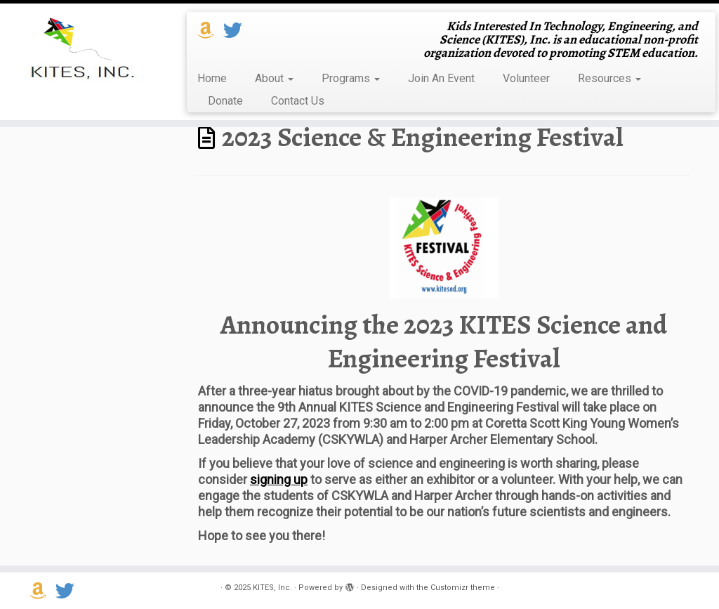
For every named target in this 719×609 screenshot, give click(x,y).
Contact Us (297, 100)
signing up (279, 479)
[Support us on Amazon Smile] (210, 31)
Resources (609, 78)
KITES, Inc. (272, 587)
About (274, 78)
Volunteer (526, 78)
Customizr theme (462, 587)
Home (212, 78)
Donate (225, 100)
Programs (351, 78)
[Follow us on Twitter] (237, 31)
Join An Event (441, 78)
